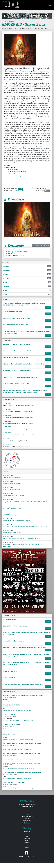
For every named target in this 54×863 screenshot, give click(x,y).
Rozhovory (27, 834)
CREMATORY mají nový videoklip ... (13, 488)
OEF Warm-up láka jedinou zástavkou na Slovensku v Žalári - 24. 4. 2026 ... (26, 525)
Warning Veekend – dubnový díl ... (13, 531)
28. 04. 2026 (7, 415)
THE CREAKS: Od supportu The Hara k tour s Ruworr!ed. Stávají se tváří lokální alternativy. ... (25, 501)
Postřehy (27, 842)
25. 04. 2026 (7, 409)
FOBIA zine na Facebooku (27, 854)
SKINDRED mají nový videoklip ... (13, 482)
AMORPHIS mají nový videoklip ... (13, 514)
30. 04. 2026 (7, 421)
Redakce (27, 823)
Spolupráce (27, 821)
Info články (27, 838)
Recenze (27, 831)
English (27, 847)
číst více (48, 307)
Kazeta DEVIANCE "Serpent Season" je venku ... (17, 508)
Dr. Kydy (27, 845)
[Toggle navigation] (49, 5)
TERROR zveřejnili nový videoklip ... (13, 476)
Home (27, 812)
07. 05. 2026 (7, 439)
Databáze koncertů (27, 816)
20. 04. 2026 (7, 403)
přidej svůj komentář (41, 245)
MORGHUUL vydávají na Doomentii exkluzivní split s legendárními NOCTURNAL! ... (23, 544)
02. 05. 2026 (7, 433)
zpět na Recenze (8, 21)
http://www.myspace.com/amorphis (15, 177)
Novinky (27, 814)
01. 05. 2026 (7, 427)
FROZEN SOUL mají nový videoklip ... (14, 494)
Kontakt (27, 818)
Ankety (27, 840)
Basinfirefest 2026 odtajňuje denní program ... (17, 519)
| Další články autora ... (20, 190)
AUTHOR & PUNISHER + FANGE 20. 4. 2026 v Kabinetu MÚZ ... (22, 537)
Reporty (27, 836)
